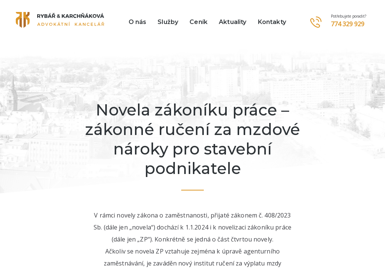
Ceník (198, 22)
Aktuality (232, 22)
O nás (138, 22)
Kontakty (272, 22)
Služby (168, 22)
